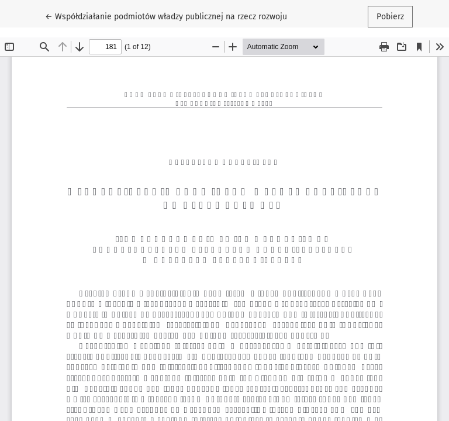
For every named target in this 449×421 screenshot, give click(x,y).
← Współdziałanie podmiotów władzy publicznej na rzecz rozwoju (166, 16)
